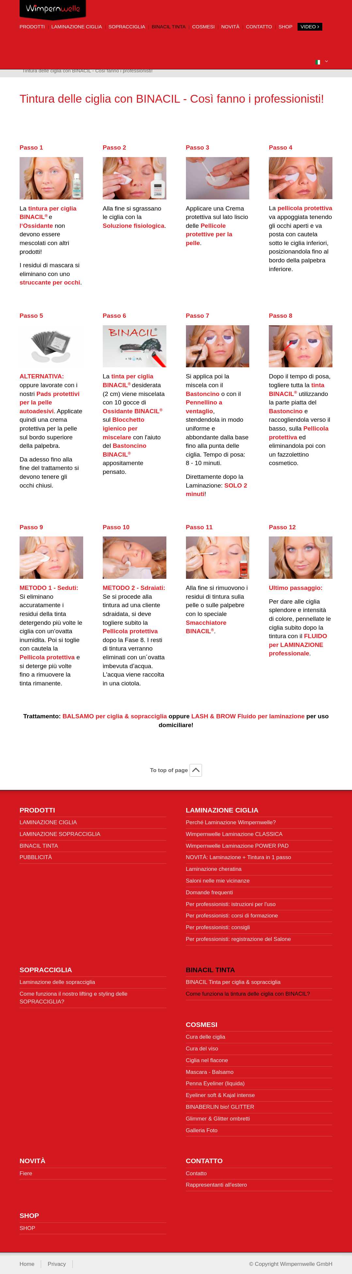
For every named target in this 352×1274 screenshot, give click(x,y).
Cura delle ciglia (205, 1035)
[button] (321, 61)
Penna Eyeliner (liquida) (215, 1081)
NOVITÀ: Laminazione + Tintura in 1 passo (238, 855)
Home (27, 1262)
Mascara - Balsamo (210, 1069)
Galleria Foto (202, 1128)
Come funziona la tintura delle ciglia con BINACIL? (248, 991)
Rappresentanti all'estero (216, 1182)
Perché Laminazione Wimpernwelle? (231, 820)
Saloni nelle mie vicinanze (218, 878)
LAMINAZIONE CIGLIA (48, 820)
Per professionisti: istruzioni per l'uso (231, 902)
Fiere (26, 1171)
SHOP (286, 26)
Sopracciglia (127, 26)
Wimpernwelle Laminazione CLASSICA (234, 831)
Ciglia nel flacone (207, 1058)
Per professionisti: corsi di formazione (232, 913)
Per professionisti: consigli (218, 925)
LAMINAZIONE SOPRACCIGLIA (60, 831)
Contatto (259, 26)
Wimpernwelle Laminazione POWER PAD (237, 843)
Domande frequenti (209, 890)
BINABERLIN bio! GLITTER (220, 1104)
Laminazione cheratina (214, 867)
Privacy (57, 1262)
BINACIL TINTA (39, 843)
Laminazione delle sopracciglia (57, 980)
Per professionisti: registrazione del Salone (238, 936)
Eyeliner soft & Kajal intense (220, 1093)
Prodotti (32, 26)
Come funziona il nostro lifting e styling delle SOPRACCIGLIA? (74, 995)
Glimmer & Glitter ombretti (218, 1116)
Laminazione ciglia (77, 26)
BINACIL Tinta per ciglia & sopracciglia (233, 980)
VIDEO (310, 26)
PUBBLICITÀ (36, 855)
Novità (230, 26)
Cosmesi (203, 26)
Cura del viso (202, 1046)
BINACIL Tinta (169, 26)
